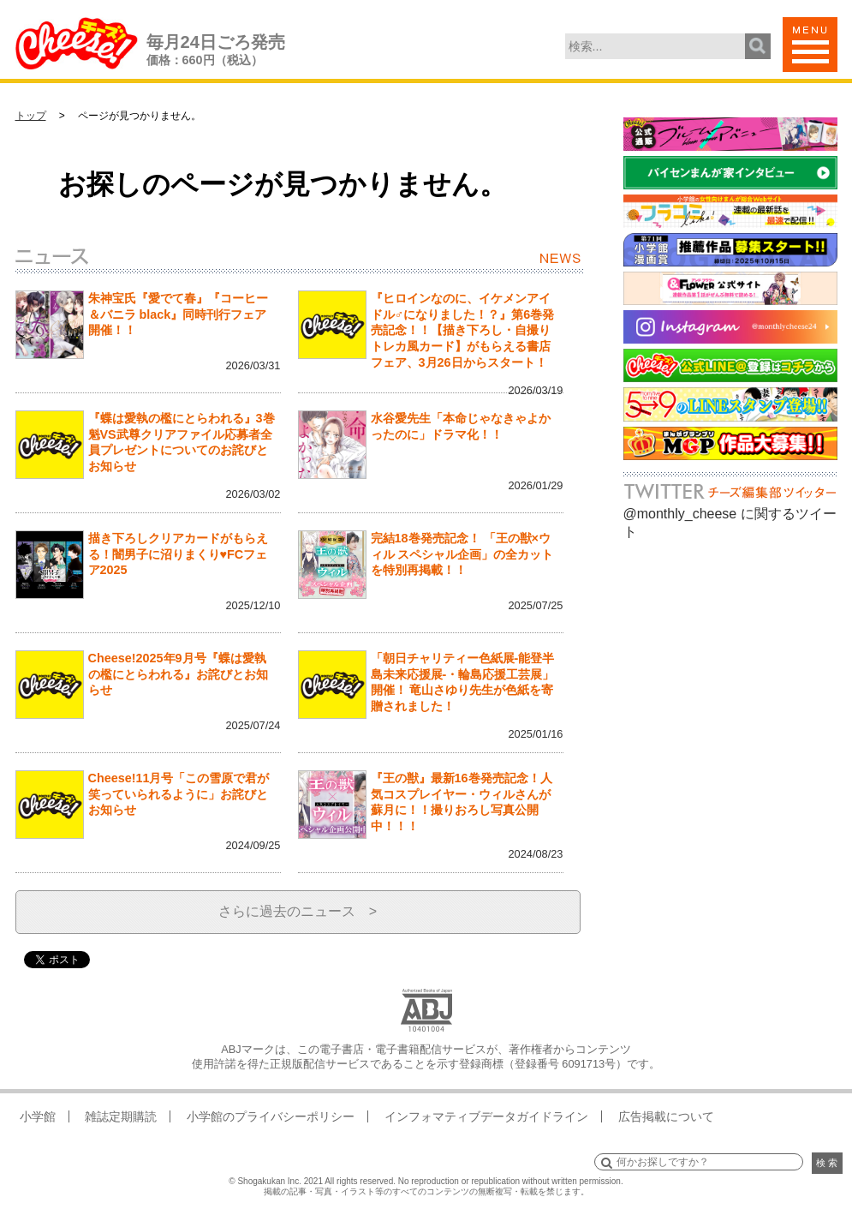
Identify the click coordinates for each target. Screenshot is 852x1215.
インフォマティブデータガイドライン (486, 1116)
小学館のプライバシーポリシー (271, 1116)
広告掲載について (666, 1116)
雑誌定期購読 (121, 1116)
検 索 (826, 1163)
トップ (30, 116)
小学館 (38, 1116)
